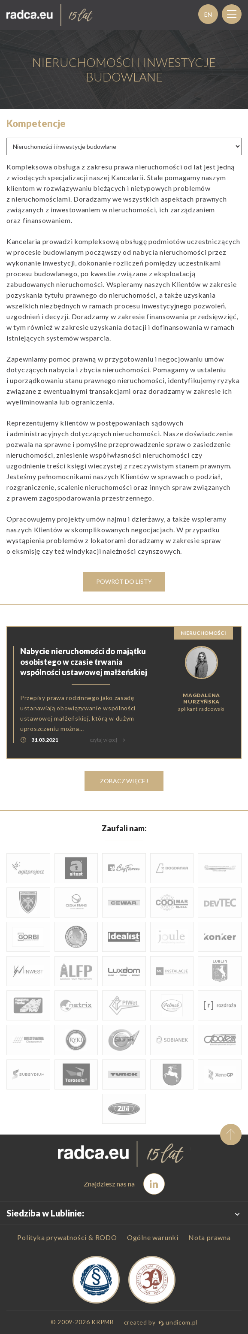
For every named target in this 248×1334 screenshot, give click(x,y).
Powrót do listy (124, 581)
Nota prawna (209, 1237)
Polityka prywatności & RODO (67, 1237)
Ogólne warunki (152, 1237)
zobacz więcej (124, 781)
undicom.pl (177, 1322)
